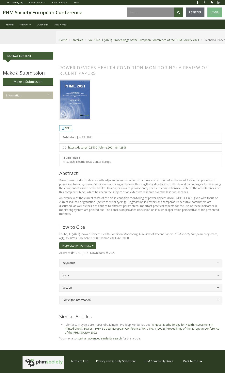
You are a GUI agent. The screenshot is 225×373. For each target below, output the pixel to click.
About (25, 24)
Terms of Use (79, 361)
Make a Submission (28, 81)
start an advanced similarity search (99, 338)
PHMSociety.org (15, 2)
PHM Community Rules (158, 361)
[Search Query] (150, 12)
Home (10, 24)
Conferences (36, 2)
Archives (61, 24)
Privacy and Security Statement (116, 361)
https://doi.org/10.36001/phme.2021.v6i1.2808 (97, 147)
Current (43, 24)
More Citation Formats (77, 245)
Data (76, 2)
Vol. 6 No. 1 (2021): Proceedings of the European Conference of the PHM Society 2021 (143, 40)
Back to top (192, 361)
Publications (58, 2)
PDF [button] (67, 128)
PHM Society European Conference (42, 12)
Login (214, 12)
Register (195, 12)
